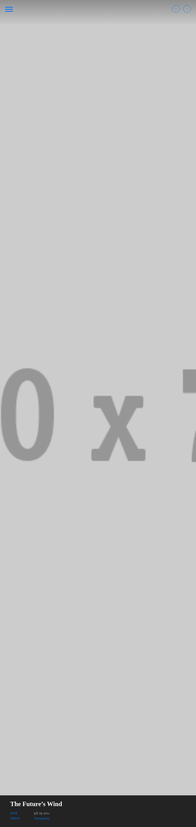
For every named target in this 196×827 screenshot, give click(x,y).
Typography (42, 818)
